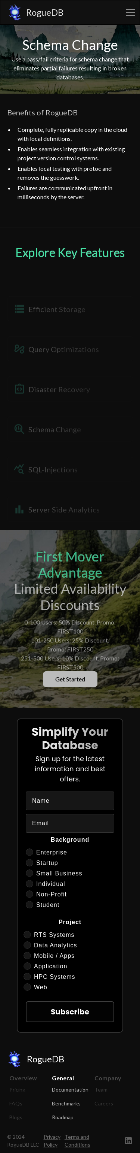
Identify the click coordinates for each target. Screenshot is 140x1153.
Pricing (17, 1089)
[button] (128, 12)
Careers (103, 1103)
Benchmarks (66, 1103)
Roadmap (63, 1117)
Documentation (70, 1089)
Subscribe (70, 1012)
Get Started (70, 679)
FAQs (15, 1103)
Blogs (15, 1117)
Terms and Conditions (77, 1141)
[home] (33, 12)
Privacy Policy (52, 1141)
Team (101, 1089)
